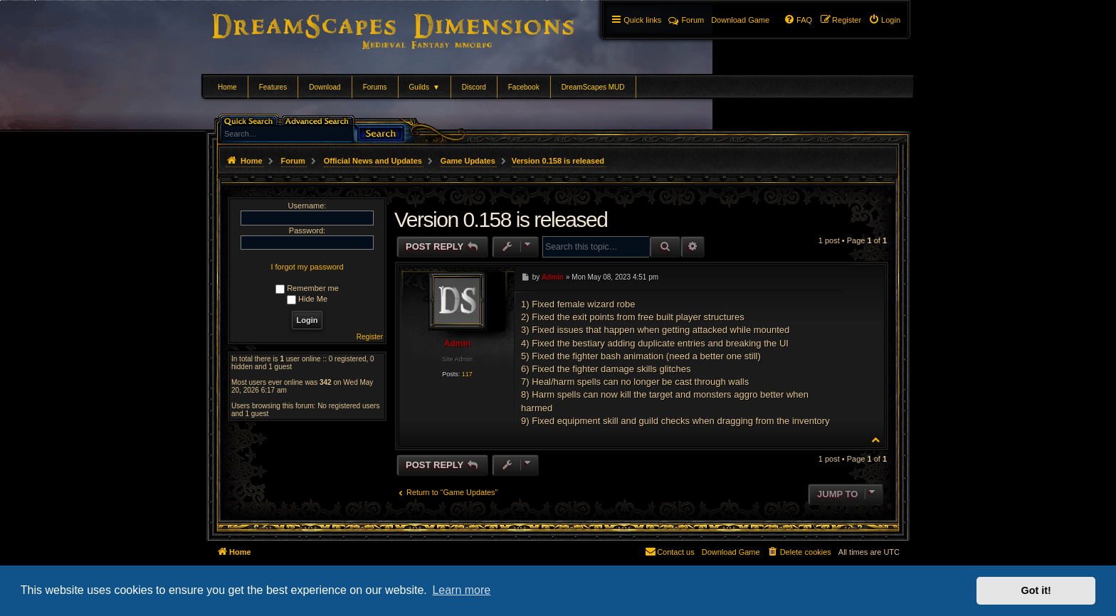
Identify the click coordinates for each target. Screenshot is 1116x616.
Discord (474, 87)
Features (273, 87)
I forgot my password (306, 266)
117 (467, 374)
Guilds (424, 87)
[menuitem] (884, 19)
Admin (457, 344)
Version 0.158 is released (558, 160)
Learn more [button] (461, 590)
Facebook (523, 87)
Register (370, 337)
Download (324, 87)
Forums (375, 87)
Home (227, 87)
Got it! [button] (1036, 590)
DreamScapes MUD (593, 87)
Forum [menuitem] (686, 20)
